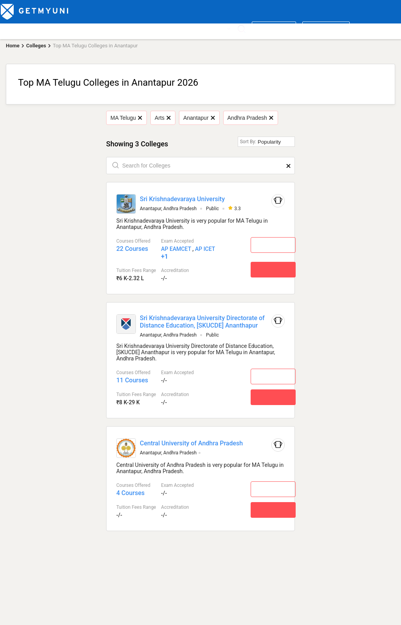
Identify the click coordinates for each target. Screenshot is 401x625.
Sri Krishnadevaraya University (182, 199)
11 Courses (132, 380)
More (221, 28)
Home (13, 46)
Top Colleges (18, 28)
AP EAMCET (176, 249)
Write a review (274, 28)
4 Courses (130, 493)
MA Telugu (126, 118)
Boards (131, 28)
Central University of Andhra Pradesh (191, 443)
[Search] (241, 28)
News (199, 28)
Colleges (36, 46)
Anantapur (199, 118)
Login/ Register (326, 28)
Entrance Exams (96, 28)
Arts (162, 118)
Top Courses (55, 28)
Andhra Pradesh (250, 118)
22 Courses (132, 248)
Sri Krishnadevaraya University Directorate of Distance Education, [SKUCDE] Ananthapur (202, 321)
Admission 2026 (166, 28)
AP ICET (205, 249)
